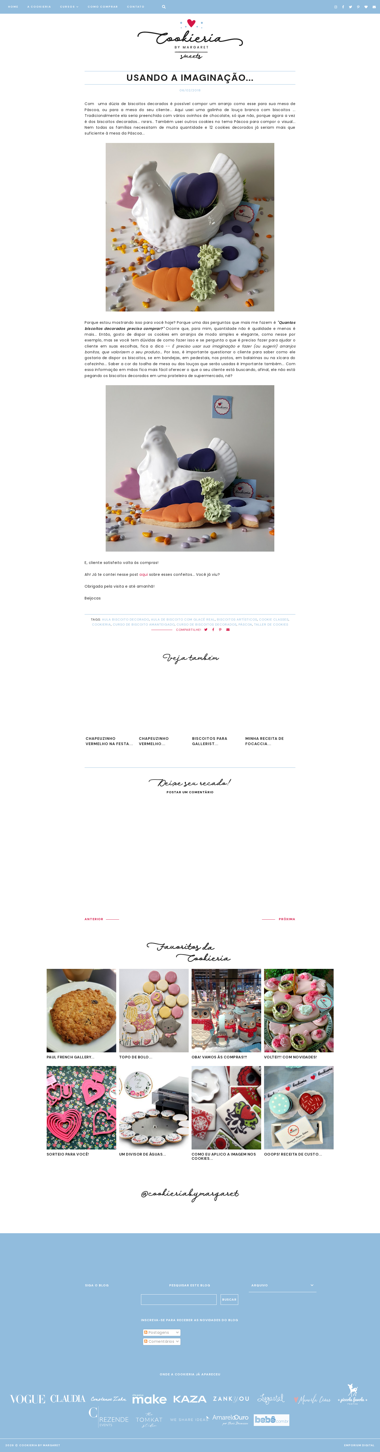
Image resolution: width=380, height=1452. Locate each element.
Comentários (159, 1341)
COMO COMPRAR (103, 6)
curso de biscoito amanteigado (144, 624)
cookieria (101, 624)
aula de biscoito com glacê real (183, 619)
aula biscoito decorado (125, 619)
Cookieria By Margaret (39, 1445)
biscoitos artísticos (237, 619)
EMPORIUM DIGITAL (359, 1445)
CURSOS (67, 6)
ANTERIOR (94, 919)
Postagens (156, 1332)
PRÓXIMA (287, 919)
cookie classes (274, 619)
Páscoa (245, 624)
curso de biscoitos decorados (207, 624)
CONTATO (136, 6)
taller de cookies (271, 624)
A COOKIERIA (39, 6)
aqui (143, 574)
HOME (13, 6)
